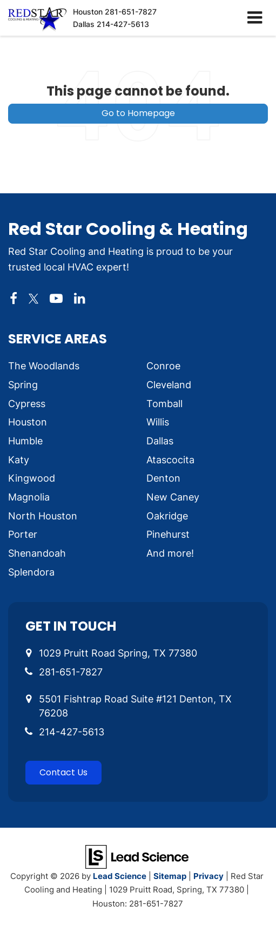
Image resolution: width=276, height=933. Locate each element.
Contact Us (63, 772)
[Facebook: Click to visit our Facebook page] (13, 298)
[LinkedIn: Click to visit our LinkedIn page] (80, 298)
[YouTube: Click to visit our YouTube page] (56, 298)
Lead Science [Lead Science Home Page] (119, 876)
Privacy (208, 876)
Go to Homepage (138, 113)
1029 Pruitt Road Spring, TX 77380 (118, 653)
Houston (115, 11)
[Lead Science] (137, 856)
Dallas (111, 24)
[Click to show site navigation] (254, 18)
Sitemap (169, 876)
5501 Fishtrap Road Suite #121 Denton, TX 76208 (135, 706)
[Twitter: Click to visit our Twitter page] (33, 298)
